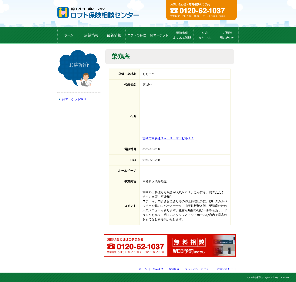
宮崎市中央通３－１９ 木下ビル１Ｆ (168, 138)
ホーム (143, 269)
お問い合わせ (225, 269)
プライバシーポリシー (198, 269)
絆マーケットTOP (74, 99)
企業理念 (158, 269)
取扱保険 (174, 269)
